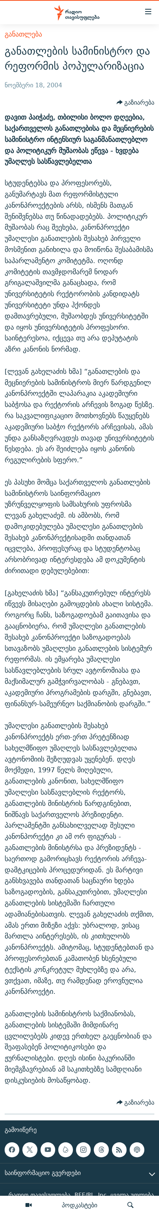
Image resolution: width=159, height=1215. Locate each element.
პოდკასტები (79, 1205)
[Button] (136, 103)
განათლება (23, 34)
